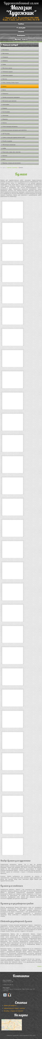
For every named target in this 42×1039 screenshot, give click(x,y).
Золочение (5, 115)
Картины (5, 155)
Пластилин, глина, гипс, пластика (11, 152)
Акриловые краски (8, 75)
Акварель (5, 60)
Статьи (21, 31)
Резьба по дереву (7, 141)
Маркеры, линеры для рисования (12, 163)
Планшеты (5, 93)
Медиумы (5, 119)
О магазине (21, 28)
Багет (4, 159)
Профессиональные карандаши (11, 97)
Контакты (21, 35)
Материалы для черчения (9, 100)
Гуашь (4, 64)
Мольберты (6, 49)
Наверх (39, 966)
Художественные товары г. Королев (14, 1008)
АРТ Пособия (6, 133)
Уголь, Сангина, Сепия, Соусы (11, 82)
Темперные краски (8, 71)
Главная (21, 24)
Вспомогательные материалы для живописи (15, 130)
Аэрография (6, 104)
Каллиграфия (6, 111)
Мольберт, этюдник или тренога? (13, 1011)
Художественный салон (21, 8)
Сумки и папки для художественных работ (14, 137)
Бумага (4, 86)
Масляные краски (7, 68)
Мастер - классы (21, 39)
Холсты (5, 122)
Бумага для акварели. (10, 1005)
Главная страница (12, 167)
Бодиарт (5, 108)
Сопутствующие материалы (10, 126)
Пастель (5, 79)
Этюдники (5, 57)
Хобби (4, 148)
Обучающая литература (9, 144)
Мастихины (6, 53)
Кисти (4, 89)
